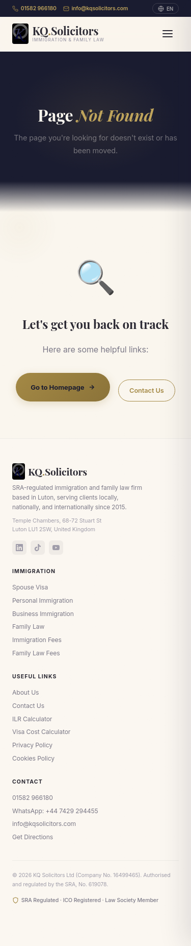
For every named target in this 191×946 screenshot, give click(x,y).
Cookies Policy (33, 758)
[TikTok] (38, 547)
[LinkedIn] (19, 547)
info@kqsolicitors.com (95, 8)
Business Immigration (43, 614)
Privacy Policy (32, 745)
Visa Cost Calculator (41, 732)
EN (165, 9)
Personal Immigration (42, 600)
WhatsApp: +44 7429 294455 (55, 811)
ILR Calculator (32, 719)
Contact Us (146, 390)
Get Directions (32, 837)
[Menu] (167, 33)
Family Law (28, 626)
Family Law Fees (36, 653)
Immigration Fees (37, 640)
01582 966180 (34, 8)
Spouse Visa (30, 587)
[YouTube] (56, 547)
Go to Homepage (63, 387)
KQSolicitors (49, 471)
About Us (25, 692)
